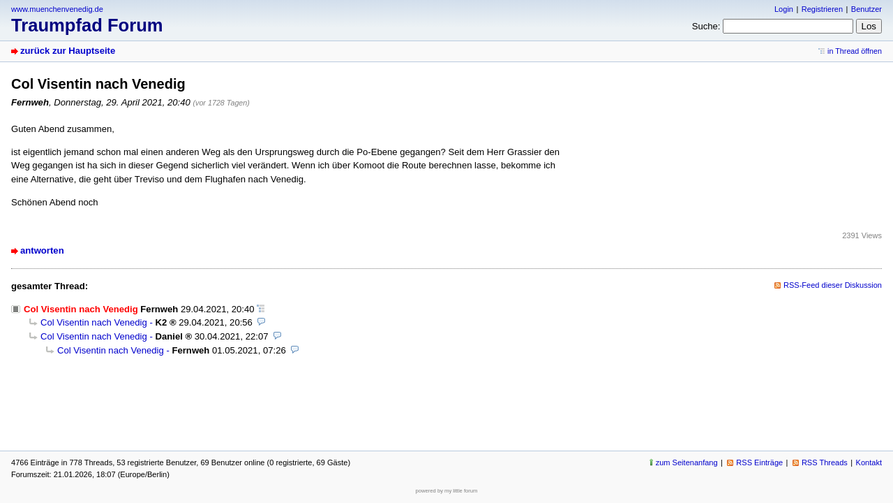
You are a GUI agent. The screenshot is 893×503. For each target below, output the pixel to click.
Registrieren (822, 9)
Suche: (706, 26)
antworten (42, 250)
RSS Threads (825, 462)
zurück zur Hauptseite (67, 50)
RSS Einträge (759, 462)
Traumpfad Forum (87, 25)
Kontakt (869, 462)
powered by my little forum (447, 491)
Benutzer (866, 9)
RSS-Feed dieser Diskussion (832, 285)
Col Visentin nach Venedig (93, 322)
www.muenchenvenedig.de (57, 9)
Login (783, 9)
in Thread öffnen (854, 51)
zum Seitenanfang (687, 462)
